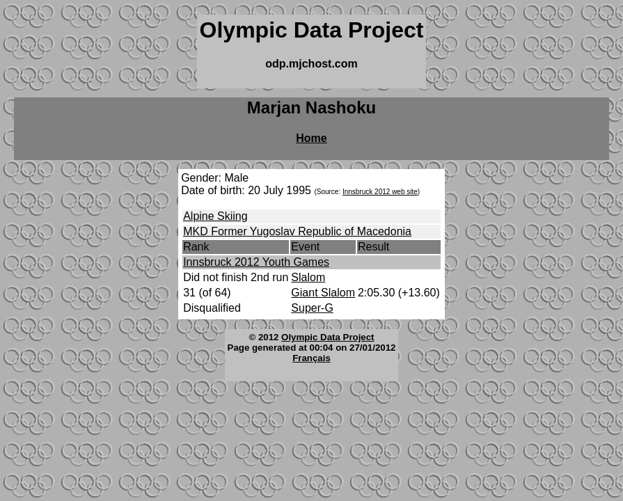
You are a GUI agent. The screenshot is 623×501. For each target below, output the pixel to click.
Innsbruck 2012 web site (380, 192)
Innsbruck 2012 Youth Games (256, 262)
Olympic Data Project (327, 337)
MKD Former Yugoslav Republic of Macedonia (297, 231)
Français (311, 358)
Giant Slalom (323, 293)
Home (311, 138)
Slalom (308, 277)
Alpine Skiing (215, 216)
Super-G (312, 308)
